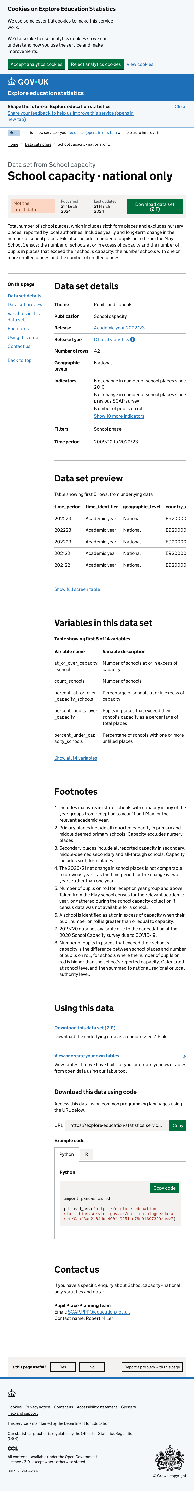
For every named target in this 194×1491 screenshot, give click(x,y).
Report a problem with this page (152, 1367)
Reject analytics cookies (96, 64)
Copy (178, 1125)
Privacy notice (38, 1407)
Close (180, 106)
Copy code (164, 1188)
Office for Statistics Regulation (108, 1433)
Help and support (23, 1413)
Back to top (20, 360)
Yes (68, 1367)
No (97, 1367)
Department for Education (87, 1423)
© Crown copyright (169, 1475)
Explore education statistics (46, 93)
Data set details (24, 296)
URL (58, 1125)
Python (66, 1154)
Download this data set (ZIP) (85, 1028)
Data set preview (25, 304)
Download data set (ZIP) (154, 206)
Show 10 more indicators (119, 416)
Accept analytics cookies (36, 64)
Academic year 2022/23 (119, 328)
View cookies (140, 64)
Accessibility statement (97, 1407)
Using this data (23, 337)
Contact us (19, 346)
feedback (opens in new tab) (93, 132)
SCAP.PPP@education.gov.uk (99, 1312)
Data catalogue (38, 144)
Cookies (15, 1407)
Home (13, 144)
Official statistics (114, 339)
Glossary (128, 1407)
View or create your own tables (86, 1056)
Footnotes (18, 328)
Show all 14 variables (75, 758)
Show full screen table (77, 589)
